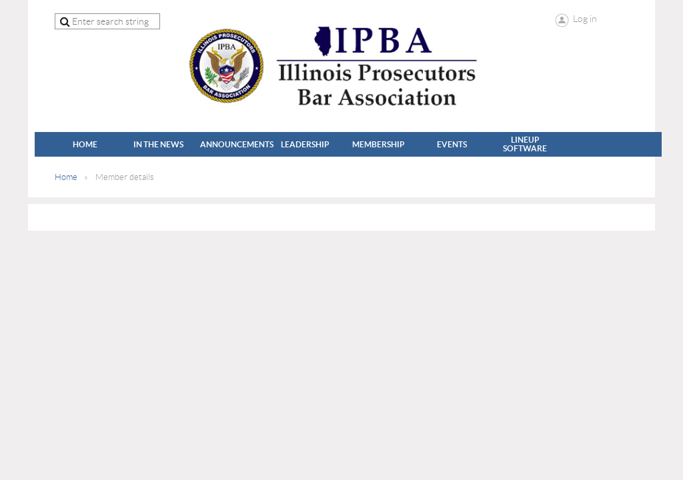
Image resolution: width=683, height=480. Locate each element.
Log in (585, 18)
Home (66, 177)
